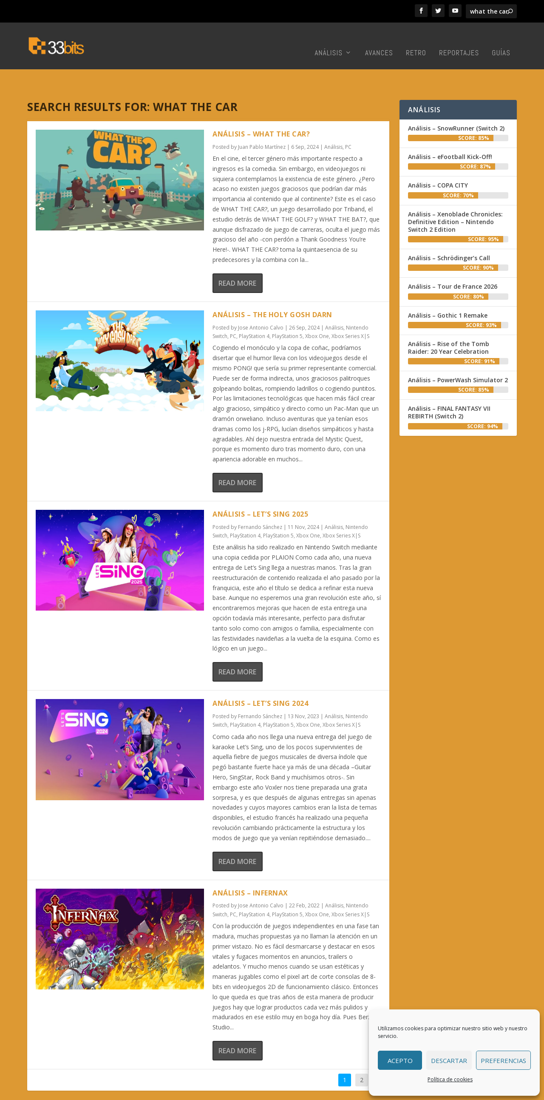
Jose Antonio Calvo (260, 301)
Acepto (400, 1060)
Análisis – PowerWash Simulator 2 (458, 354)
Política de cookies (450, 1079)
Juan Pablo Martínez (262, 120)
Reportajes (459, 41)
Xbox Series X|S (350, 309)
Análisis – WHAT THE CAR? (261, 107)
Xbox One (317, 309)
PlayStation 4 (254, 309)
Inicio (260, 1091)
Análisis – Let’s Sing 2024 (260, 677)
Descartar (449, 1060)
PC (348, 120)
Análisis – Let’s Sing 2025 (260, 487)
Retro (416, 41)
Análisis (328, 41)
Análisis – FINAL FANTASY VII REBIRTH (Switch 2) (449, 386)
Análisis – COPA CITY (438, 159)
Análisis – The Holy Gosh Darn (272, 288)
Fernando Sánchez (260, 500)
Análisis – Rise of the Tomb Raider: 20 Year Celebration (448, 321)
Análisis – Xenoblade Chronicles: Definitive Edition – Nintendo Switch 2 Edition (455, 195)
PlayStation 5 (287, 309)
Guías (501, 41)
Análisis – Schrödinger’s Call (449, 231)
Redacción (288, 1091)
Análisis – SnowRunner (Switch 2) (456, 102)
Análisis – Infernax (250, 866)
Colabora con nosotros (340, 1091)
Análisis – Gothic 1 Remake (447, 289)
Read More (237, 256)
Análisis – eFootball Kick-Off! (450, 130)
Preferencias (503, 1060)
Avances (379, 41)
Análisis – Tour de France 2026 (452, 260)
